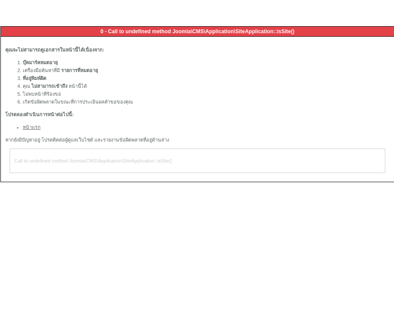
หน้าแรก (32, 127)
